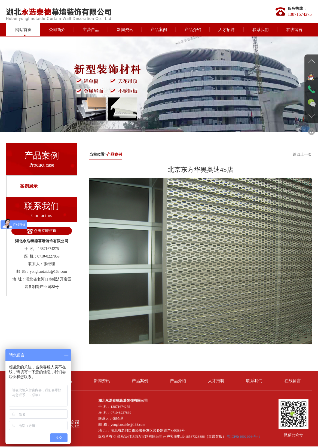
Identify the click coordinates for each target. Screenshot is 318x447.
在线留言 (294, 29)
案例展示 (29, 186)
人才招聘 (226, 29)
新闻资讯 (125, 29)
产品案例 (159, 29)
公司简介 (57, 29)
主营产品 (91, 29)
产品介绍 (193, 29)
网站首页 (23, 29)
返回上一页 (302, 154)
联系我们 (260, 29)
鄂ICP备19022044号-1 (243, 435)
